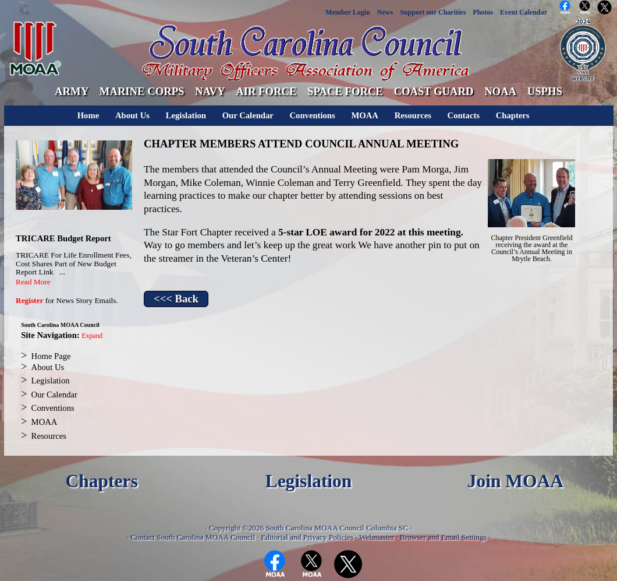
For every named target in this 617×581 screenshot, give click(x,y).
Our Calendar (248, 115)
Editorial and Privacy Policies (307, 537)
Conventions (312, 115)
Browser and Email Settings (443, 537)
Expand (91, 336)
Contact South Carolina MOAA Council (192, 537)
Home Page (51, 356)
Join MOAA (515, 481)
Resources (413, 115)
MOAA (364, 115)
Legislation (186, 115)
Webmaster (376, 537)
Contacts (464, 115)
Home (88, 115)
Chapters (513, 115)
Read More (33, 281)
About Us (132, 115)
